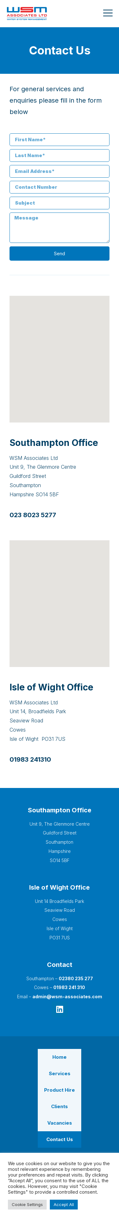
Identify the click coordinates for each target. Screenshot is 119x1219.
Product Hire (59, 1090)
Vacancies (59, 1123)
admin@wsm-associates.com (67, 996)
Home (59, 1057)
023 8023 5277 (33, 515)
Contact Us (59, 1139)
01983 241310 (30, 759)
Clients (59, 1106)
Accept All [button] (64, 1204)
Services (59, 1073)
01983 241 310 (69, 987)
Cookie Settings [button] (27, 1204)
